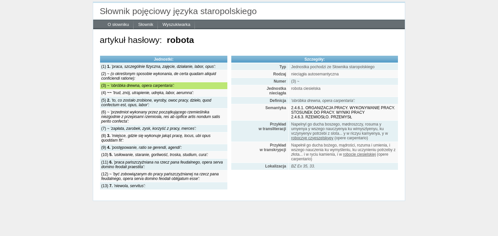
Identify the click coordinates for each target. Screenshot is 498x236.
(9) (141, 147)
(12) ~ (160, 176)
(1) (158, 66)
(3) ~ (138, 85)
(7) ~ (148, 128)
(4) (147, 92)
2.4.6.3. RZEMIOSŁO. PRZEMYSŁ (321, 117)
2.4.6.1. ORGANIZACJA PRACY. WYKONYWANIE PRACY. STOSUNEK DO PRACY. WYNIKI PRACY (343, 110)
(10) (154, 154)
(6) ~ (160, 117)
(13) (123, 186)
